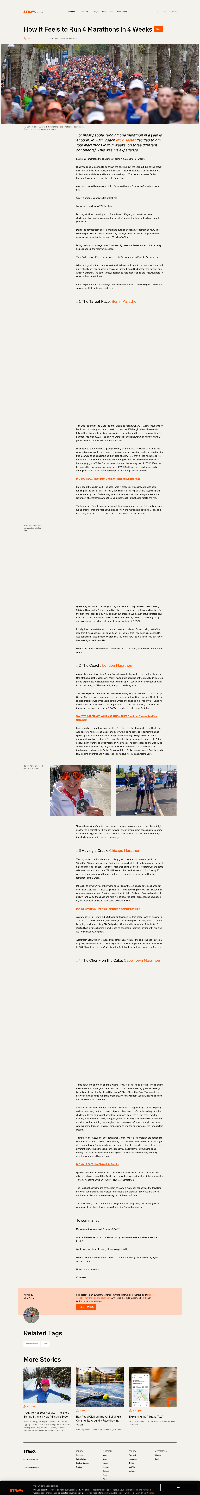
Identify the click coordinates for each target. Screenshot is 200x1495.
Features (79, 1455)
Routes (79, 1467)
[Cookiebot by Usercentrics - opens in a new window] (16, 1490)
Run (45, 1344)
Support (106, 1467)
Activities (72, 11)
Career (105, 1459)
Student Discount (82, 1463)
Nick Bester (73, 38)
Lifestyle (95, 11)
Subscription (81, 1459)
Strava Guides (107, 11)
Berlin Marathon (125, 301)
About (105, 1455)
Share (158, 29)
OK (178, 1474)
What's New (122, 11)
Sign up (173, 11)
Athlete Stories (32, 1344)
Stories (105, 1463)
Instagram (133, 1459)
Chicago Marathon (124, 850)
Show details (39, 1490)
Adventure (83, 11)
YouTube (132, 1467)
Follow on (86, 1307)
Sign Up (158, 1455)
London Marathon (117, 665)
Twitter (131, 1463)
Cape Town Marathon (142, 960)
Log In (157, 1459)
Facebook (132, 1455)
